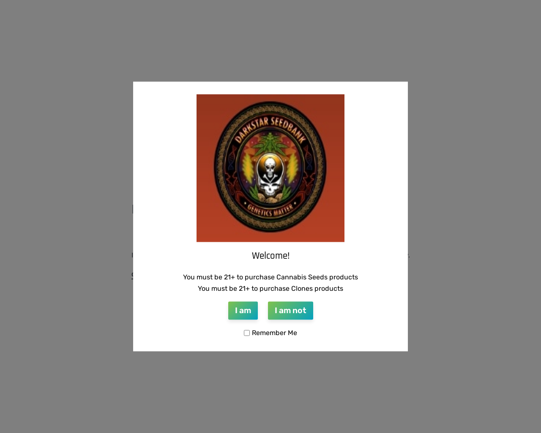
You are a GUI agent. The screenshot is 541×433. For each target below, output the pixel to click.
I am (243, 310)
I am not (290, 310)
